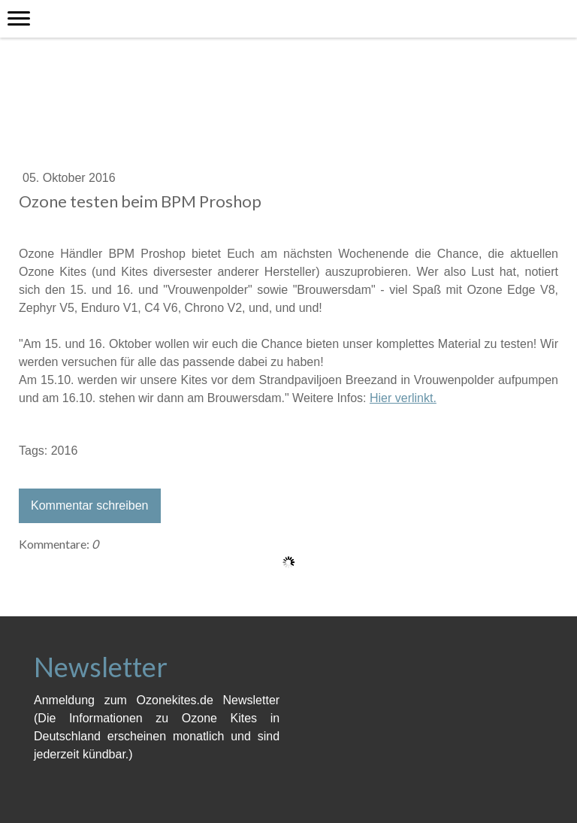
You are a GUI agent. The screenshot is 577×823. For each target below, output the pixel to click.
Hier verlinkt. (403, 398)
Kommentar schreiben (90, 505)
